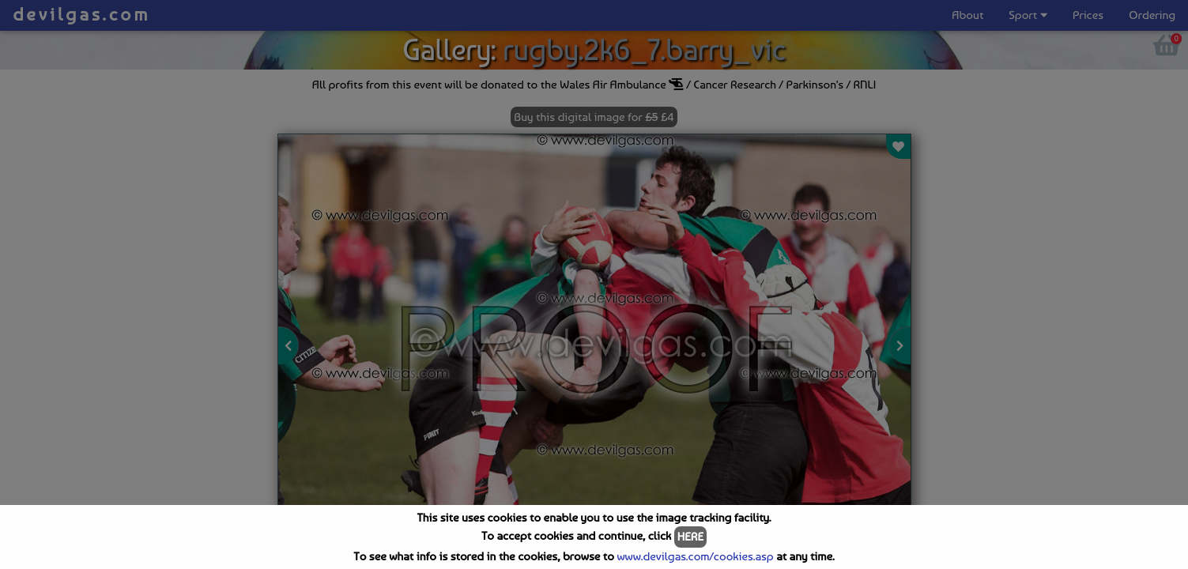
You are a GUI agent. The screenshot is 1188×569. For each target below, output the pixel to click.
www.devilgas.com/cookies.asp (695, 556)
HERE (690, 536)
